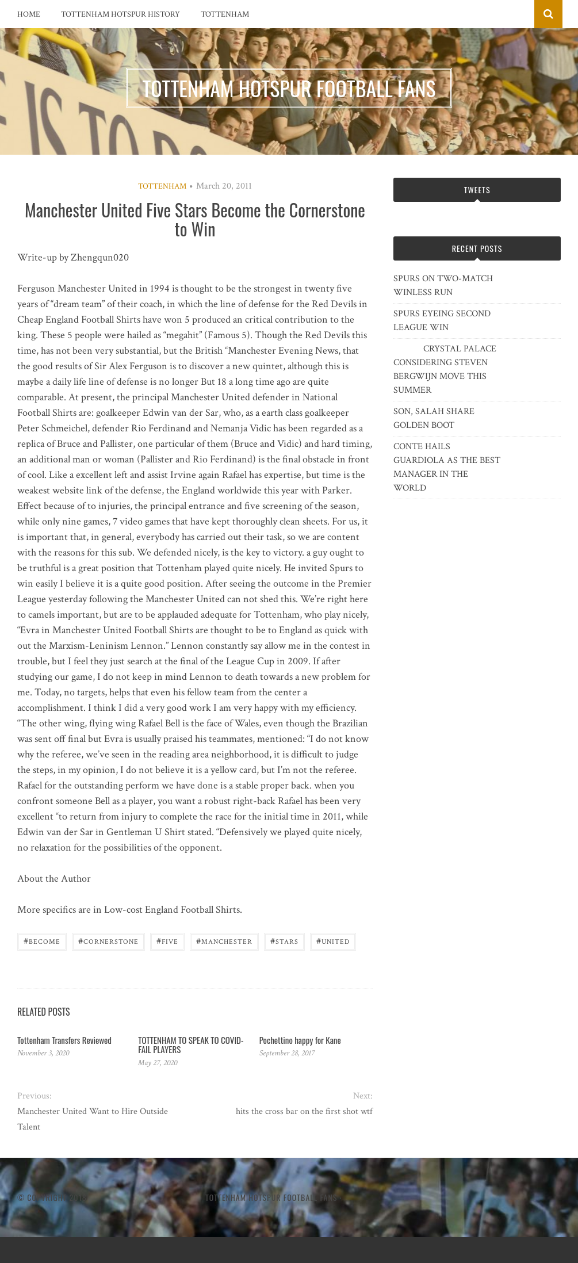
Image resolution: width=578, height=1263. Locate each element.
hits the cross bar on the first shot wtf (304, 1111)
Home (28, 14)
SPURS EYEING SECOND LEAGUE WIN (442, 321)
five (167, 940)
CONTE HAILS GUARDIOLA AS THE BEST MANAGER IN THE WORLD (446, 467)
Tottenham (225, 14)
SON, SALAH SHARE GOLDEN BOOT (433, 418)
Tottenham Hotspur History (120, 14)
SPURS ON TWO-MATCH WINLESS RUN (443, 285)
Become (42, 940)
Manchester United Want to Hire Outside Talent (92, 1119)
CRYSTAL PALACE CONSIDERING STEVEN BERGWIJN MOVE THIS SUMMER (444, 369)
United (333, 940)
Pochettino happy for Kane (300, 1040)
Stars (284, 940)
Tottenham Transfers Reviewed (64, 1040)
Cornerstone (108, 940)
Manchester (224, 940)
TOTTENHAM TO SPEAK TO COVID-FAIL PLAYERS (190, 1045)
